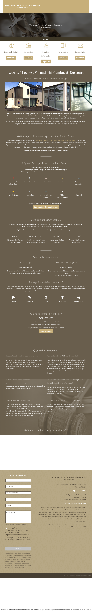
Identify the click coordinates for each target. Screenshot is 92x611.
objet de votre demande (12, 492)
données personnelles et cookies (83, 575)
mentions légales (71, 575)
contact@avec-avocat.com (76, 503)
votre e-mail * (9, 499)
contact (65, 575)
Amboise (33, 226)
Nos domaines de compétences (46, 206)
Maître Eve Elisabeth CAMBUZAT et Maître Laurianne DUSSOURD (56, 141)
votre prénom (9, 486)
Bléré (38, 226)
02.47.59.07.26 (46, 318)
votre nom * (9, 480)
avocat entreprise (67, 512)
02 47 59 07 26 (79, 491)
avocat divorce (54, 512)
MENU (46, 39)
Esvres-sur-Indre (46, 226)
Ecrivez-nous (46, 331)
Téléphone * (9, 505)
